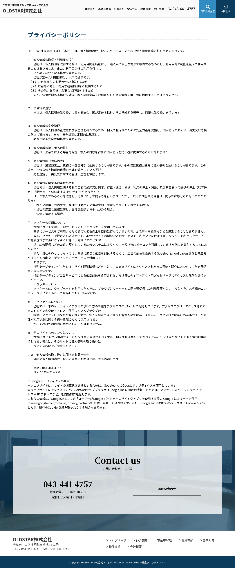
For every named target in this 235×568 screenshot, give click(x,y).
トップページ (116, 540)
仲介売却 (90, 9)
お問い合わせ (167, 489)
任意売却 (119, 9)
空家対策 (132, 9)
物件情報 (145, 9)
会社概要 (159, 9)
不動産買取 (104, 9)
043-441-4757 (182, 9)
